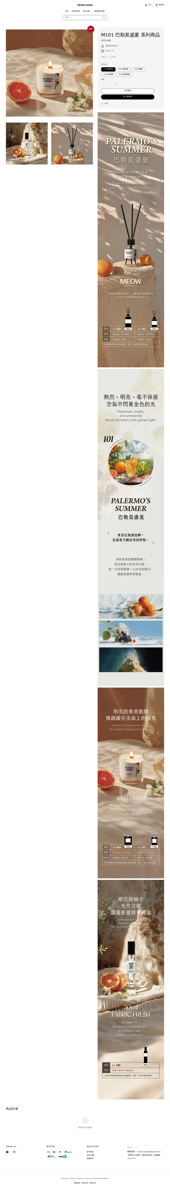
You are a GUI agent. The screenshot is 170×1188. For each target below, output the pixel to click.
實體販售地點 (99, 11)
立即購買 (128, 91)
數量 (102, 80)
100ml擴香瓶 (123, 69)
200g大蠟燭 (108, 75)
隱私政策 (85, 1183)
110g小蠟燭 (138, 69)
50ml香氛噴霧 (124, 75)
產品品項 (104, 64)
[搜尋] (103, 17)
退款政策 (92, 1183)
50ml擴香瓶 (108, 69)
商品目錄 (86, 11)
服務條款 (77, 1183)
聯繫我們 (90, 1159)
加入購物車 (127, 97)
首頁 (67, 11)
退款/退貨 (90, 1155)
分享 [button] (104, 104)
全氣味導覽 (76, 11)
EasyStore (105, 1179)
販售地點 (90, 1152)
